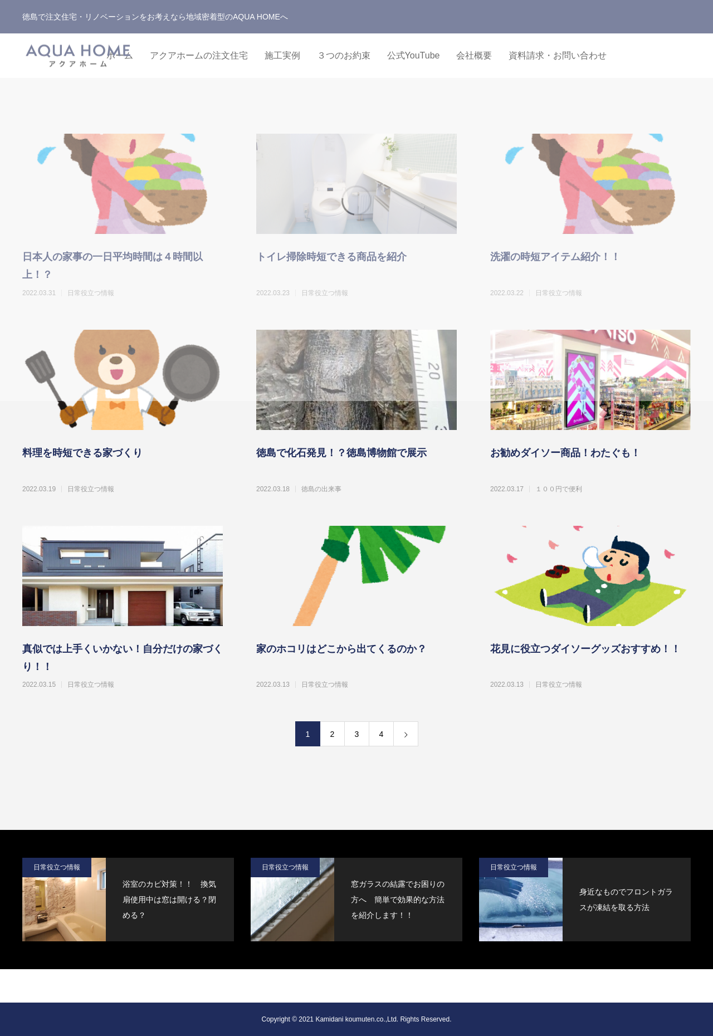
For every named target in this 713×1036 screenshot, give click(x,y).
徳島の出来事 (321, 489)
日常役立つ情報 (90, 489)
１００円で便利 (558, 489)
